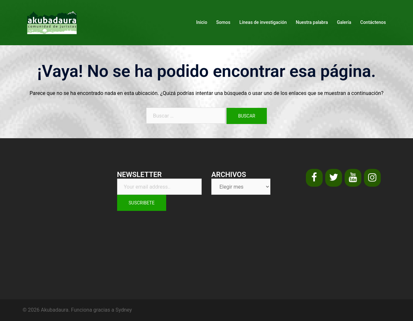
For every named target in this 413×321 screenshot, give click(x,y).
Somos (223, 22)
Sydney (124, 310)
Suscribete (142, 202)
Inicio (201, 22)
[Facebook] (314, 178)
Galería (344, 22)
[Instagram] (372, 178)
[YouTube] (353, 178)
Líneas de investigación (263, 22)
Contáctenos (373, 22)
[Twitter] (333, 178)
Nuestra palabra (312, 22)
